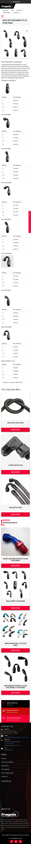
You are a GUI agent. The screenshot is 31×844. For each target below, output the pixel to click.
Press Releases (5, 769)
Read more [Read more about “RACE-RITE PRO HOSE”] (15, 430)
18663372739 (16, 1)
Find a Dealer (6, 12)
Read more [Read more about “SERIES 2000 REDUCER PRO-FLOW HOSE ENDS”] (15, 566)
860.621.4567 (16, 745)
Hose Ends (12, 382)
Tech (12, 10)
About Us (19, 10)
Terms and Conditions (7, 762)
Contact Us (16, 12)
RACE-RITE (19, 382)
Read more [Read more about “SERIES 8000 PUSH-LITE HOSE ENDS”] (15, 650)
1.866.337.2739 (9, 743)
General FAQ (5, 765)
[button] (26, 30)
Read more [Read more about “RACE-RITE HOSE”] (15, 514)
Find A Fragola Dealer (7, 773)
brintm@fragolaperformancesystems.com (17, 737)
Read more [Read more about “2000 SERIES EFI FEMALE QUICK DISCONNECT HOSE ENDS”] (15, 693)
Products (5, 10)
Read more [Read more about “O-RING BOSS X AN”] (15, 472)
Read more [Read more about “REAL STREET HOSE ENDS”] (15, 608)
